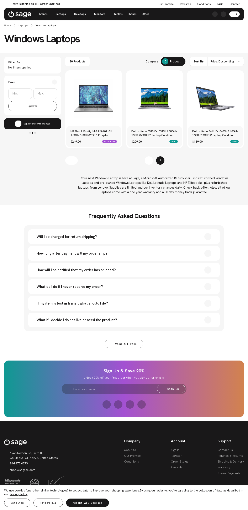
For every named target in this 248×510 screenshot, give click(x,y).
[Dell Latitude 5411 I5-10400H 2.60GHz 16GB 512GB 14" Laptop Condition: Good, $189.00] (215, 98)
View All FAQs (124, 344)
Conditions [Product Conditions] (204, 4)
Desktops (81, 14)
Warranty (224, 467)
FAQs (220, 4)
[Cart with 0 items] (234, 14)
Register (176, 456)
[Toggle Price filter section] (32, 82)
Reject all (48, 502)
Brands (45, 14)
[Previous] (71, 160)
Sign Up (171, 389)
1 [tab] (30, 133)
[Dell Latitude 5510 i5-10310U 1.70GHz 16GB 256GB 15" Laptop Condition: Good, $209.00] (154, 98)
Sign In (175, 450)
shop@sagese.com (19, 470)
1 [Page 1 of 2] (148, 160)
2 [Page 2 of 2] (160, 160)
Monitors (101, 14)
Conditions (131, 461)
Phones (132, 14)
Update (33, 106)
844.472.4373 (16, 463)
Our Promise (132, 456)
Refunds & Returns (230, 456)
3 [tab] (35, 133)
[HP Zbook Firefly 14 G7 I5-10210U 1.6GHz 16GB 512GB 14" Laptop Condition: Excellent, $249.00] (93, 98)
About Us (130, 450)
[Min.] (20, 93)
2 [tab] (32, 133)
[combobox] (217, 61)
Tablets (118, 14)
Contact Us (225, 450)
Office (145, 14)
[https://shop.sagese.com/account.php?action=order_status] (223, 14)
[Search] (215, 14)
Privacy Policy (18, 494)
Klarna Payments (229, 473)
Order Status (179, 461)
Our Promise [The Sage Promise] (166, 4)
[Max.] (45, 93)
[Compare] (173, 61)
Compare (152, 61)
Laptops (62, 14)
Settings (17, 502)
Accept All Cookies (87, 502)
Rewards (185, 4)
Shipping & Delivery (231, 461)
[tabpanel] (32, 123)
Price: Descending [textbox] (222, 61)
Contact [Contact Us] (235, 4)
